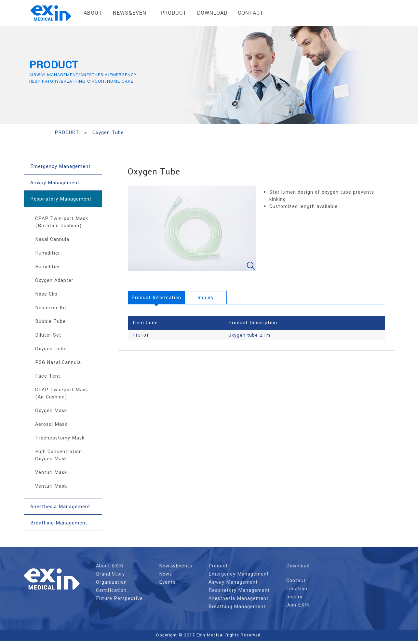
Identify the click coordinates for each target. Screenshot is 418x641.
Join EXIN (298, 605)
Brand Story (110, 574)
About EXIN (110, 566)
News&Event (131, 13)
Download (298, 566)
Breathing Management (237, 606)
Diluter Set (48, 335)
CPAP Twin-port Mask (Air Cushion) (61, 393)
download (212, 13)
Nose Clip (46, 294)
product (174, 13)
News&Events (175, 566)
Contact (296, 580)
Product (218, 566)
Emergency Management (239, 574)
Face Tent (48, 376)
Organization (111, 582)
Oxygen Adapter (54, 280)
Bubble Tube (50, 321)
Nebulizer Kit (51, 307)
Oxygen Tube (51, 348)
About (93, 13)
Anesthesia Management (239, 598)
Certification (111, 590)
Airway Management (233, 582)
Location (296, 588)
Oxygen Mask (51, 410)
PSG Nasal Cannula (58, 362)
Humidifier (47, 253)
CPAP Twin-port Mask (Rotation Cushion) (61, 222)
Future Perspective (119, 598)
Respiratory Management (239, 590)
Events (167, 582)
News (165, 574)
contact (251, 13)
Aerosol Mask (51, 424)
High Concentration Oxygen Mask (58, 455)
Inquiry (294, 596)
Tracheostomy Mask (60, 438)
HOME (36, 132)
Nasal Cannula (52, 239)
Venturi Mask (51, 472)
